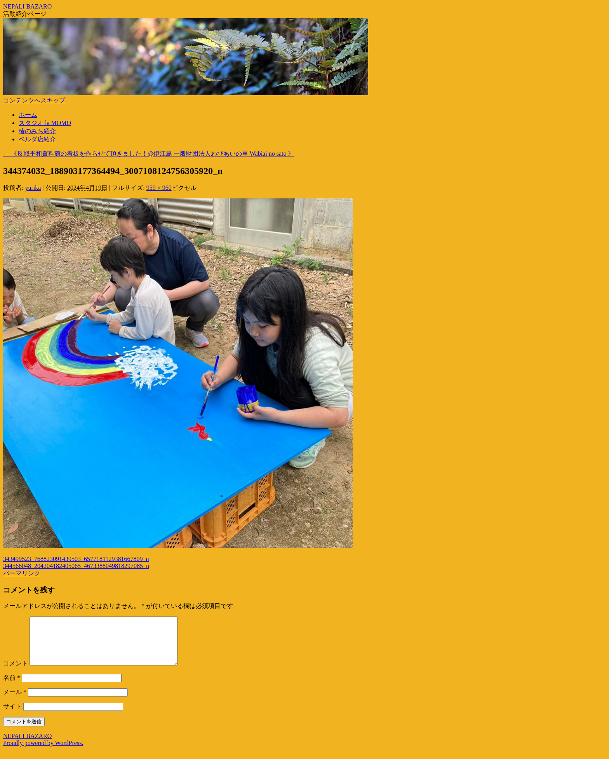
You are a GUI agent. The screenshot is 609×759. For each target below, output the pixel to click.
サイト (12, 715)
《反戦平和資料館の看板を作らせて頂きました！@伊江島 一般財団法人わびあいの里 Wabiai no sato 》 (148, 153)
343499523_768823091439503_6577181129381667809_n (76, 559)
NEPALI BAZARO (27, 6)
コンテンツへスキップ (34, 100)
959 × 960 (159, 187)
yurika (33, 187)
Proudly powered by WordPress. (43, 752)
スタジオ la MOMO (45, 123)
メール (14, 701)
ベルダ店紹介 (37, 139)
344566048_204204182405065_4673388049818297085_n (76, 566)
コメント (15, 672)
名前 (11, 687)
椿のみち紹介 (37, 131)
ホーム (28, 114)
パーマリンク (21, 573)
